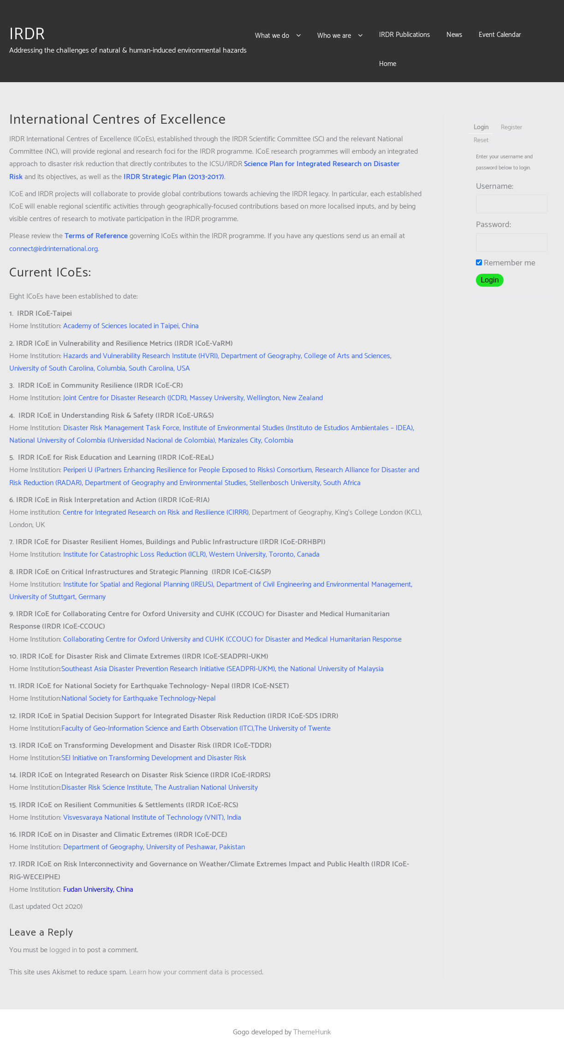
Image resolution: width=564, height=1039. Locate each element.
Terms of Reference (96, 219)
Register (511, 111)
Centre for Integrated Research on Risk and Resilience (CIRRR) (156, 496)
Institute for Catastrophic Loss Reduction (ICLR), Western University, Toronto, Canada (191, 538)
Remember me (505, 246)
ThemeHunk (312, 1015)
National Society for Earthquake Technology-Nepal (138, 682)
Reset (481, 124)
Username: (494, 170)
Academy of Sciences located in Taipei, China (131, 309)
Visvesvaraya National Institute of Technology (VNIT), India (152, 801)
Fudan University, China (98, 873)
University (242, 771)
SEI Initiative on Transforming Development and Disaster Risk (153, 741)
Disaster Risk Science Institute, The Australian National (143, 771)
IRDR (27, 26)
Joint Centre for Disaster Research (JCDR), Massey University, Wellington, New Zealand (193, 381)
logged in (63, 933)
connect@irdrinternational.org (53, 232)
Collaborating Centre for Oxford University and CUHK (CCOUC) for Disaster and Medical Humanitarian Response (232, 623)
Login (481, 111)
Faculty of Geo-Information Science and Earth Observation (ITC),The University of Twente (196, 712)
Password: (493, 208)
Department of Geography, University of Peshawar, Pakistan (154, 830)
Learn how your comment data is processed (195, 955)
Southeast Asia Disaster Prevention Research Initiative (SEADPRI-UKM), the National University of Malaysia (222, 652)
